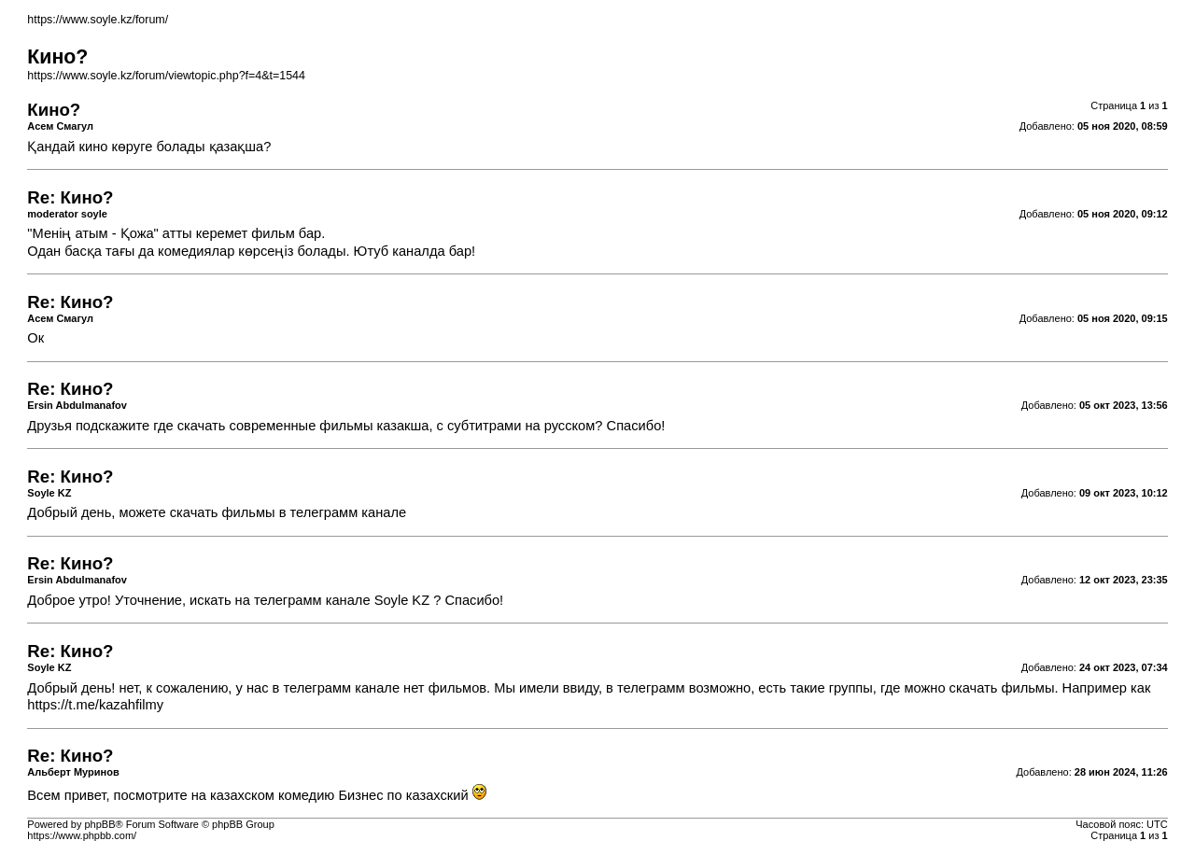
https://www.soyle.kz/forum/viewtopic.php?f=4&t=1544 (166, 75)
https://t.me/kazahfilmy (95, 704)
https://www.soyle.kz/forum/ (97, 19)
